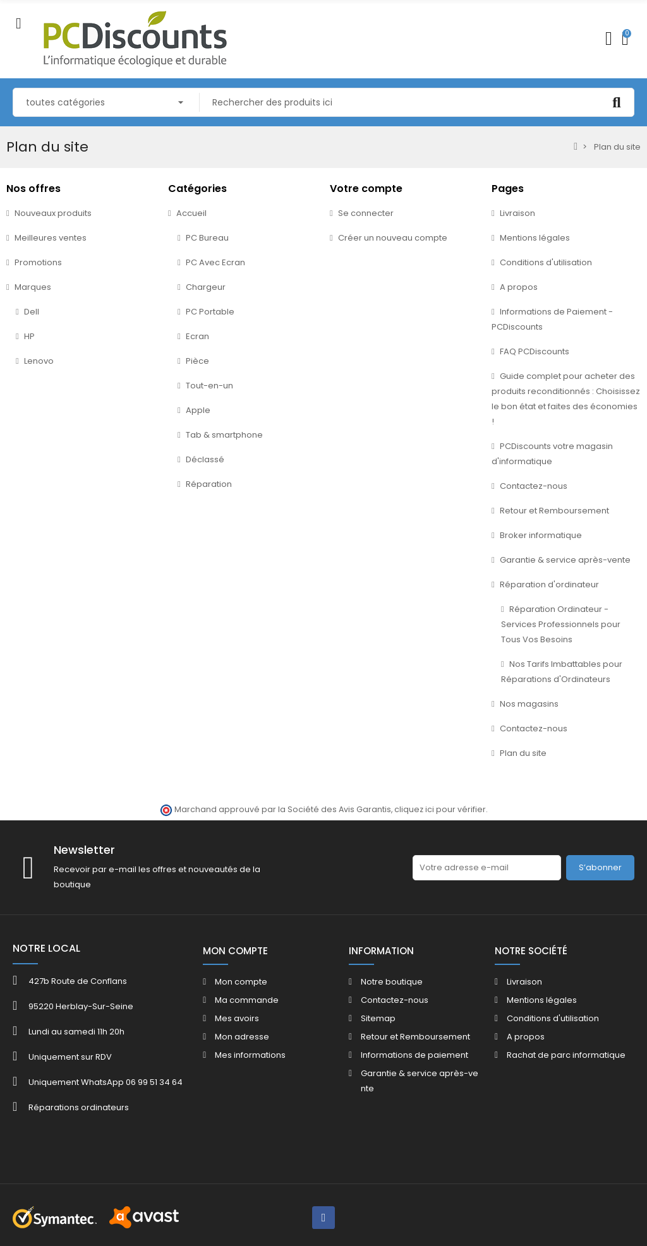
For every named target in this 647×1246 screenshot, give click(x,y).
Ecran (197, 336)
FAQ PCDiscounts (534, 351)
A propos (519, 287)
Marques (33, 287)
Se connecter (366, 213)
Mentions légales (535, 238)
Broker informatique (541, 535)
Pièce (197, 361)
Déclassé (205, 459)
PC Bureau (207, 238)
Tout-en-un (209, 386)
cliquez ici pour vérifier (440, 809)
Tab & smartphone (224, 435)
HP (29, 336)
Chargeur (206, 287)
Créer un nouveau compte (392, 238)
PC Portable (210, 312)
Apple (198, 410)
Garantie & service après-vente (565, 560)
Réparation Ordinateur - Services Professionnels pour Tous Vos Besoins (560, 624)
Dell (31, 312)
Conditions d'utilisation (546, 262)
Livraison (517, 213)
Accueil (191, 213)
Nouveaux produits (53, 213)
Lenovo (39, 361)
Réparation (209, 484)
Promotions (38, 262)
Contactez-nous (533, 486)
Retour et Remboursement (554, 511)
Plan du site (523, 753)
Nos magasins (529, 704)
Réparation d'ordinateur (549, 584)
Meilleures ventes (51, 238)
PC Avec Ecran (215, 262)
